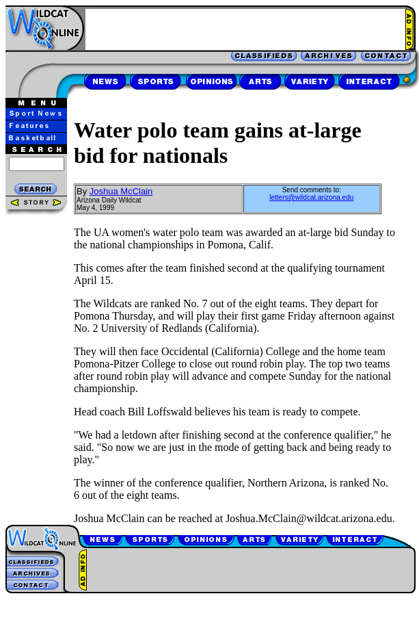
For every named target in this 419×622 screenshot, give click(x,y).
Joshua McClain (121, 191)
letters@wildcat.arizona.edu (311, 197)
